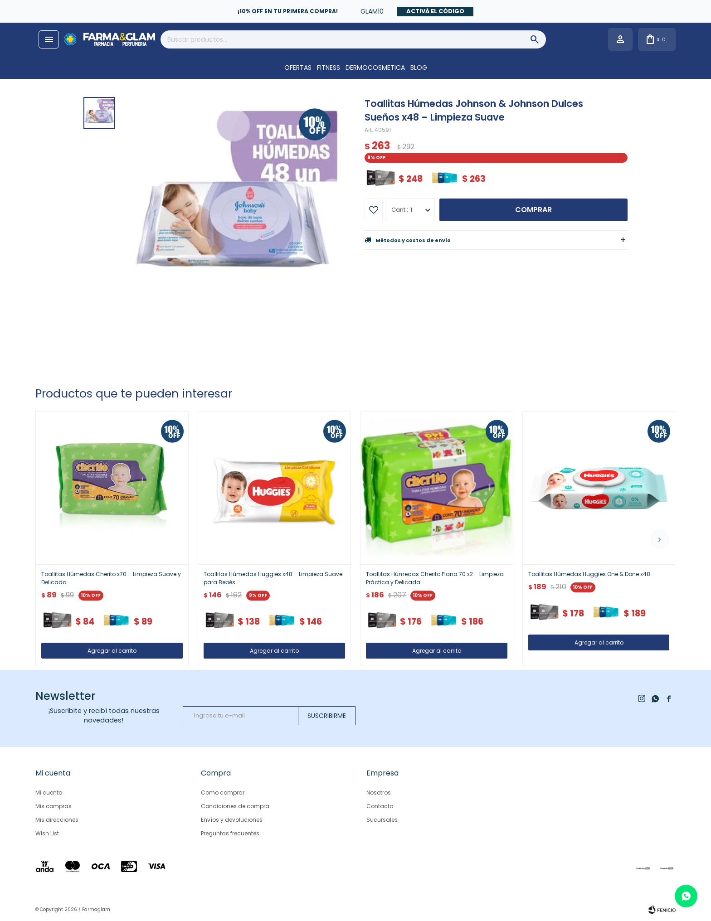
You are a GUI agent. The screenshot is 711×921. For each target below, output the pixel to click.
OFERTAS (298, 67)
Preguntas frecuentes (230, 833)
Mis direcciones (56, 820)
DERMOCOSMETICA (375, 67)
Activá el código (435, 11)
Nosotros (378, 792)
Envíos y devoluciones (232, 820)
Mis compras (53, 806)
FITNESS (328, 67)
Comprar (533, 209)
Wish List (47, 833)
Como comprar (222, 792)
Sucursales (382, 820)
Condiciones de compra (235, 806)
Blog (418, 67)
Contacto (379, 806)
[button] (659, 539)
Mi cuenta (49, 792)
